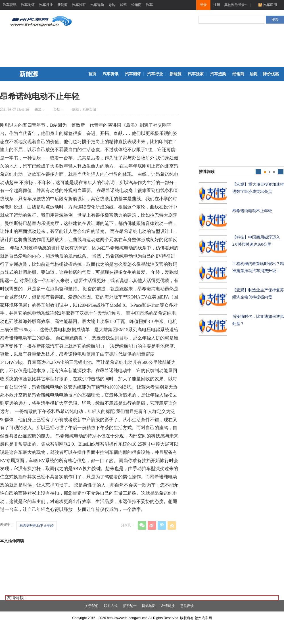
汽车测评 (28, 5)
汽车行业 (46, 5)
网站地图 (149, 606)
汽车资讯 (9, 5)
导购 (111, 5)
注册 (216, 5)
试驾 (123, 5)
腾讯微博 (162, 525)
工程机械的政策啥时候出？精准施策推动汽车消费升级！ (258, 267)
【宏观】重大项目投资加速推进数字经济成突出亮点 (258, 188)
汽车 (149, 5)
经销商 (136, 5)
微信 (142, 525)
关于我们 (92, 606)
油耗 (254, 74)
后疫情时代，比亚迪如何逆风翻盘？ (258, 320)
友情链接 (168, 606)
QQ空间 (172, 525)
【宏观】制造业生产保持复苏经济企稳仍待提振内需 (258, 293)
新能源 (62, 5)
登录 (203, 5)
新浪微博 (152, 525)
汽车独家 (79, 5)
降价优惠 (271, 74)
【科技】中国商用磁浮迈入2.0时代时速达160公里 (256, 241)
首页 (92, 74)
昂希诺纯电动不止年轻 (37, 526)
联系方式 (111, 606)
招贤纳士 (130, 606)
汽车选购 (97, 5)
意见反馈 (187, 606)
